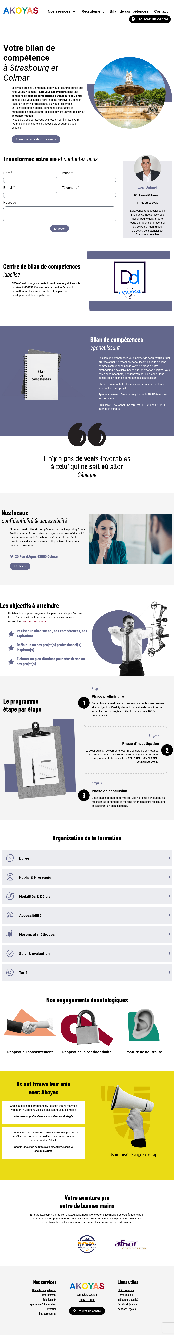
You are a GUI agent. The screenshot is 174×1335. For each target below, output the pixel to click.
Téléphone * (70, 187)
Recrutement (93, 11)
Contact (161, 11)
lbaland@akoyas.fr (150, 194)
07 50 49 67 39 (149, 202)
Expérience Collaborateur (42, 1304)
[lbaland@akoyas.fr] (135, 195)
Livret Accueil (125, 1295)
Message (9, 202)
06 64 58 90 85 (87, 1300)
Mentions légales (127, 1309)
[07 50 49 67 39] (138, 203)
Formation (50, 1309)
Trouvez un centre (152, 19)
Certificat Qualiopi (127, 1304)
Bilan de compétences (129, 11)
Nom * (7, 172)
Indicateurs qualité (128, 1299)
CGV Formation (126, 1290)
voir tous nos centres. (34, 621)
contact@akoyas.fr (87, 1294)
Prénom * (68, 172)
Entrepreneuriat (47, 1313)
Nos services (62, 11)
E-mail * (9, 187)
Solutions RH (49, 1299)
